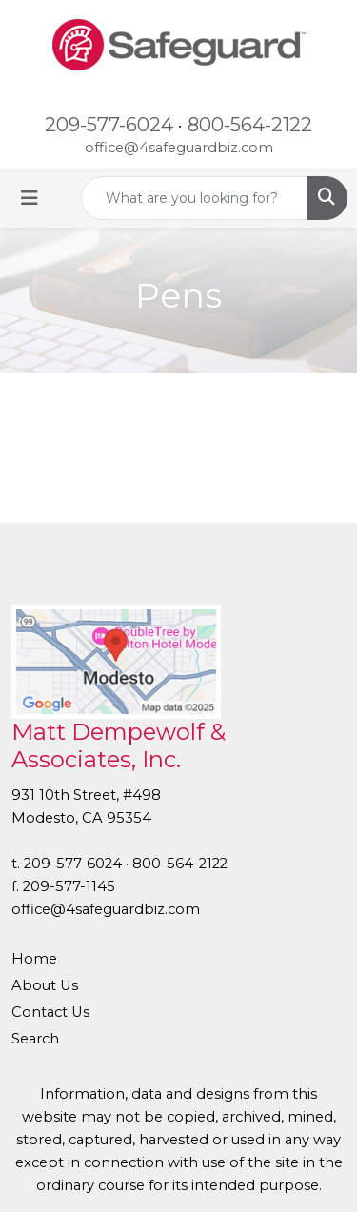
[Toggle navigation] (30, 198)
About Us (44, 985)
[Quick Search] (194, 198)
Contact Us (50, 1012)
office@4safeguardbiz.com (179, 147)
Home (34, 958)
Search (35, 1038)
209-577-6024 (109, 124)
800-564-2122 (250, 124)
